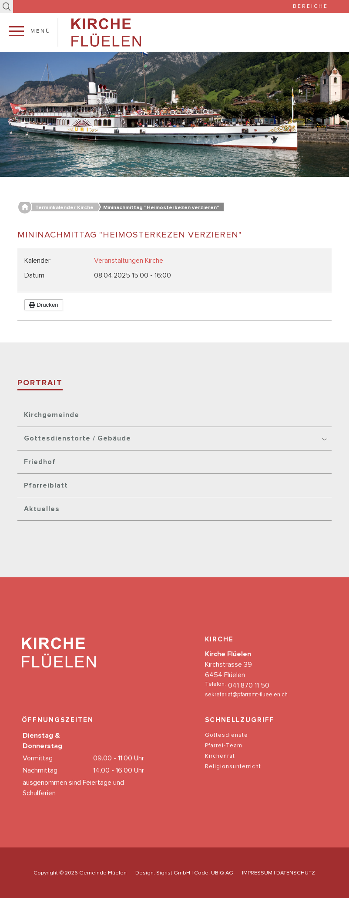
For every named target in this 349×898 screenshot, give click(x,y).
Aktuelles (42, 508)
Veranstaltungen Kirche (128, 260)
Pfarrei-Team (223, 755)
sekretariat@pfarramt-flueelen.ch (246, 704)
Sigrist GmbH (173, 873)
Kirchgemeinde (51, 414)
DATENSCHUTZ (295, 873)
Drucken (43, 305)
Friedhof (40, 461)
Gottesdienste (226, 744)
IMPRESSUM (257, 873)
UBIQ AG (222, 873)
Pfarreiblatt (46, 485)
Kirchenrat (220, 765)
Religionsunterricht (233, 776)
